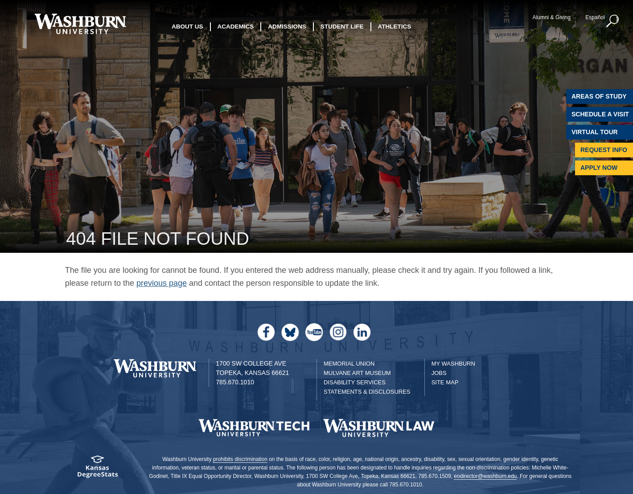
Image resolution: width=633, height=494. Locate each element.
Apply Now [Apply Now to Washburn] (598, 167)
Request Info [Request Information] (603, 149)
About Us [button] (187, 26)
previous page (161, 283)
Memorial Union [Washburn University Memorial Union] (349, 363)
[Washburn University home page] (80, 23)
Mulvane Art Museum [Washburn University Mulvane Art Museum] (357, 373)
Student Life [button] (342, 26)
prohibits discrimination (240, 459)
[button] (613, 21)
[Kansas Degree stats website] (98, 469)
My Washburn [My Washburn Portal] (453, 363)
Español (594, 17)
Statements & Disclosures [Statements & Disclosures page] (367, 391)
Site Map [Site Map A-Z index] (445, 382)
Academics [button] (236, 26)
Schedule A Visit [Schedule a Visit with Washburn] (600, 114)
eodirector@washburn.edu (485, 476)
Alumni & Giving (552, 17)
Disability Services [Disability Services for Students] (355, 382)
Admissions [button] (287, 26)
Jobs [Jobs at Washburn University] (439, 373)
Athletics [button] (394, 26)
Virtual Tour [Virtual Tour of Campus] (594, 132)
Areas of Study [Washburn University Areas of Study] (599, 96)
